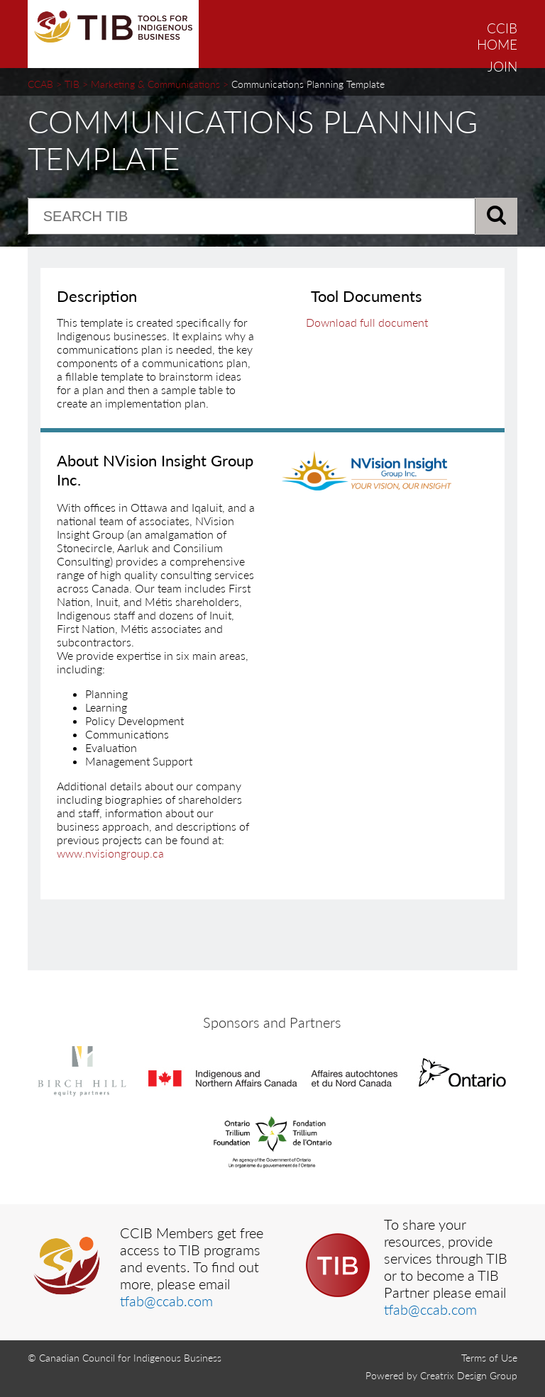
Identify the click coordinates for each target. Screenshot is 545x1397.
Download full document (367, 322)
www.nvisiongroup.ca (110, 853)
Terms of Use (489, 1358)
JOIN (502, 66)
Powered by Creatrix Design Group (441, 1375)
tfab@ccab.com (166, 1300)
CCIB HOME (497, 36)
